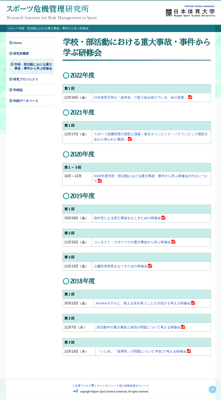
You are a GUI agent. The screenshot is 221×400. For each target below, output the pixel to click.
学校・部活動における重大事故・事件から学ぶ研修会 (33, 66)
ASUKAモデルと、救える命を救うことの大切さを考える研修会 (143, 304)
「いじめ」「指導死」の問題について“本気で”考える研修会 (142, 352)
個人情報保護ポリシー (134, 386)
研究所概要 (21, 53)
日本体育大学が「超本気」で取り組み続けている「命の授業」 (141, 97)
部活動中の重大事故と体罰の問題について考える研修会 (138, 328)
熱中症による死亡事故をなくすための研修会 (127, 218)
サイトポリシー (106, 386)
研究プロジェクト (25, 79)
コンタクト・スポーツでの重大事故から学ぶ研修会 (132, 242)
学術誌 (18, 90)
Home (12, 28)
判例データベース (25, 100)
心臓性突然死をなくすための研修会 (120, 267)
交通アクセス (81, 386)
